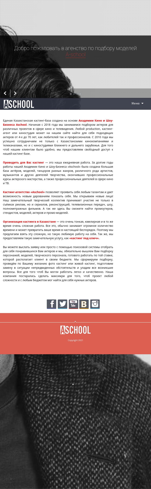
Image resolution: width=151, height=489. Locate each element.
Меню (136, 103)
